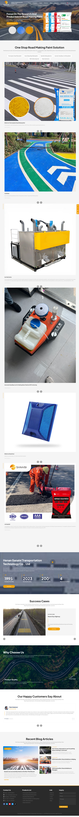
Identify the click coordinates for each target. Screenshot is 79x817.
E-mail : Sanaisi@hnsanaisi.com (11, 796)
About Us (56, 3)
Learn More (9, 587)
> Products (51, 796)
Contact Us (63, 3)
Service (46, 3)
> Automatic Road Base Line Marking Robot (30, 799)
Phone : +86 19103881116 (9, 794)
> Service (51, 799)
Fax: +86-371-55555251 (9, 801)
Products (35, 3)
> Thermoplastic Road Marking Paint (29, 794)
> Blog (50, 801)
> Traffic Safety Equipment (27, 801)
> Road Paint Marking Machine (28, 798)
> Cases (51, 798)
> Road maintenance (26, 803)
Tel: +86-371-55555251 (9, 799)
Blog (51, 3)
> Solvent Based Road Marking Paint (29, 796)
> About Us (51, 794)
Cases (40, 3)
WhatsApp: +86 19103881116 (10, 797)
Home (29, 3)
